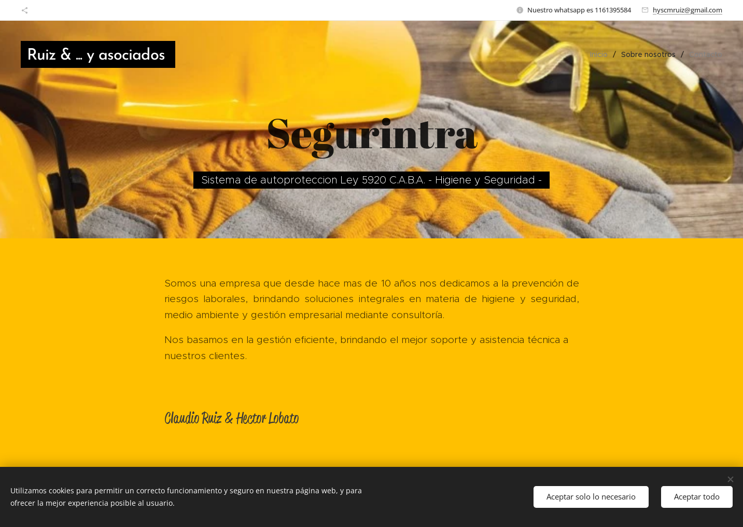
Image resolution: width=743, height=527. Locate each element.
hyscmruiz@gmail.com (687, 10)
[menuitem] (601, 54)
